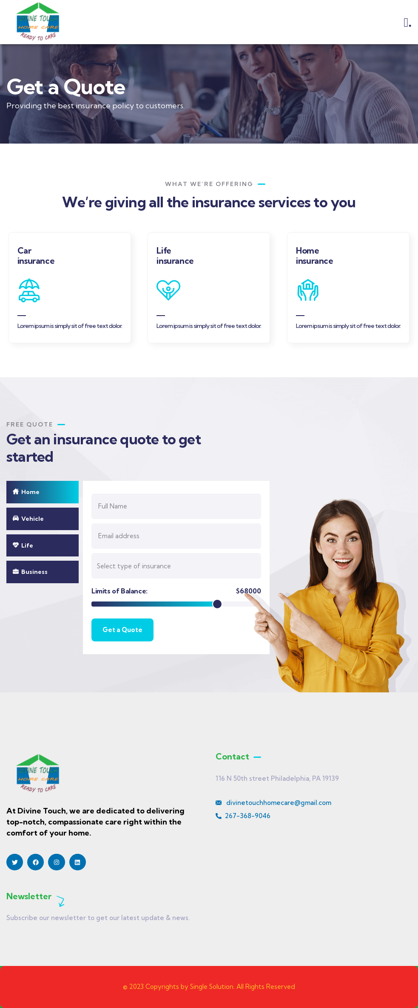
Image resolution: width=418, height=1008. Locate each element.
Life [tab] (23, 545)
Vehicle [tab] (28, 518)
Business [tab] (30, 572)
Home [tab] (26, 492)
